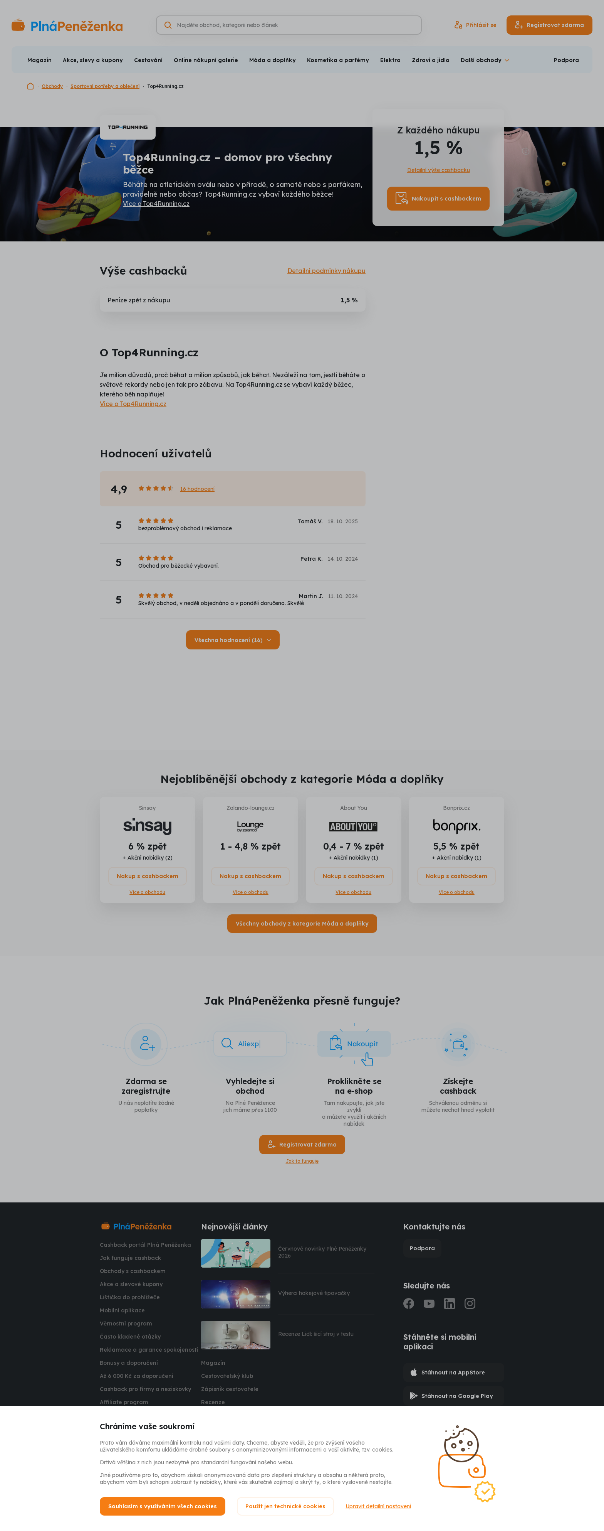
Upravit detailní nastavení (378, 1506)
